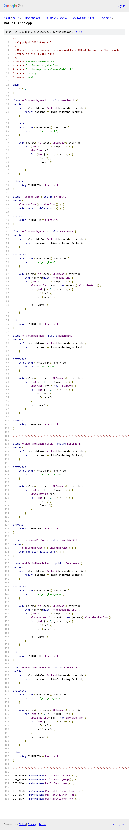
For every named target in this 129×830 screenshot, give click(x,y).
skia (7, 18)
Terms (42, 824)
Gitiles (22, 824)
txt (113, 824)
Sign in (121, 6)
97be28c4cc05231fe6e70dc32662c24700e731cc (58, 18)
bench (106, 18)
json (122, 824)
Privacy (32, 824)
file (79, 31)
